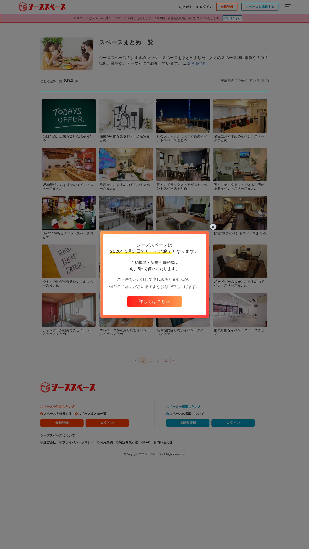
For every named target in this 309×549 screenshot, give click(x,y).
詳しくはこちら (154, 301)
